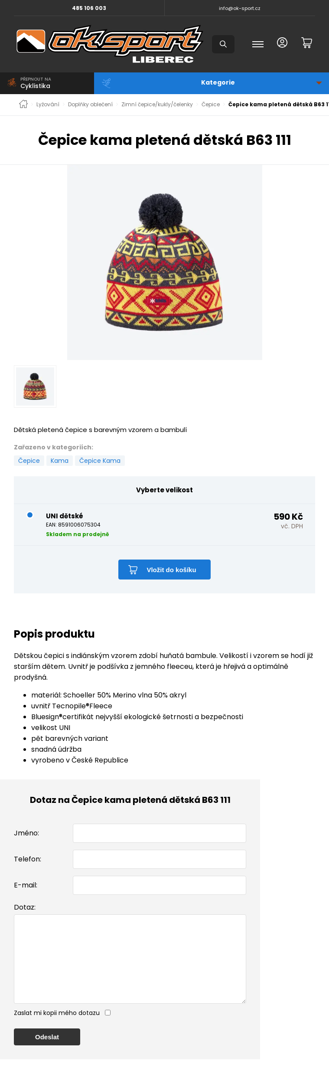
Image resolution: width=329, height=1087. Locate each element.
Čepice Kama (100, 460)
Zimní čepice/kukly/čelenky (157, 104)
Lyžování (47, 104)
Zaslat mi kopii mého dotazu (57, 1030)
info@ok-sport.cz (240, 8)
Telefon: (27, 859)
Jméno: (26, 833)
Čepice (211, 104)
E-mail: (25, 885)
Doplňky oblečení (90, 104)
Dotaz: (25, 907)
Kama (59, 460)
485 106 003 (89, 8)
